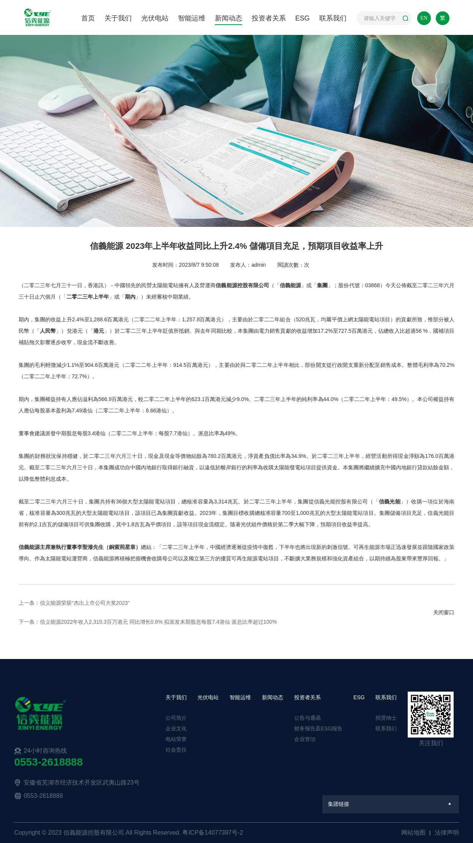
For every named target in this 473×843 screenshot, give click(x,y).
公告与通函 (307, 718)
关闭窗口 (443, 612)
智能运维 (191, 18)
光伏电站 (155, 18)
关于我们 (118, 18)
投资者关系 (269, 18)
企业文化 (176, 728)
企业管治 (304, 739)
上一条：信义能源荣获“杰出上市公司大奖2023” (74, 603)
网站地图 (414, 832)
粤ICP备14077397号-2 (212, 832)
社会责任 (176, 750)
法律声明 (447, 832)
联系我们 (333, 18)
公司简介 (176, 718)
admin (258, 265)
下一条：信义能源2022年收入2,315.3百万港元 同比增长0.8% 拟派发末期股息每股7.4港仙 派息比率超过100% (148, 622)
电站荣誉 (176, 739)
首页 (88, 18)
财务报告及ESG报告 (318, 728)
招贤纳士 (386, 718)
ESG (302, 18)
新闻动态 (228, 18)
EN (423, 18)
